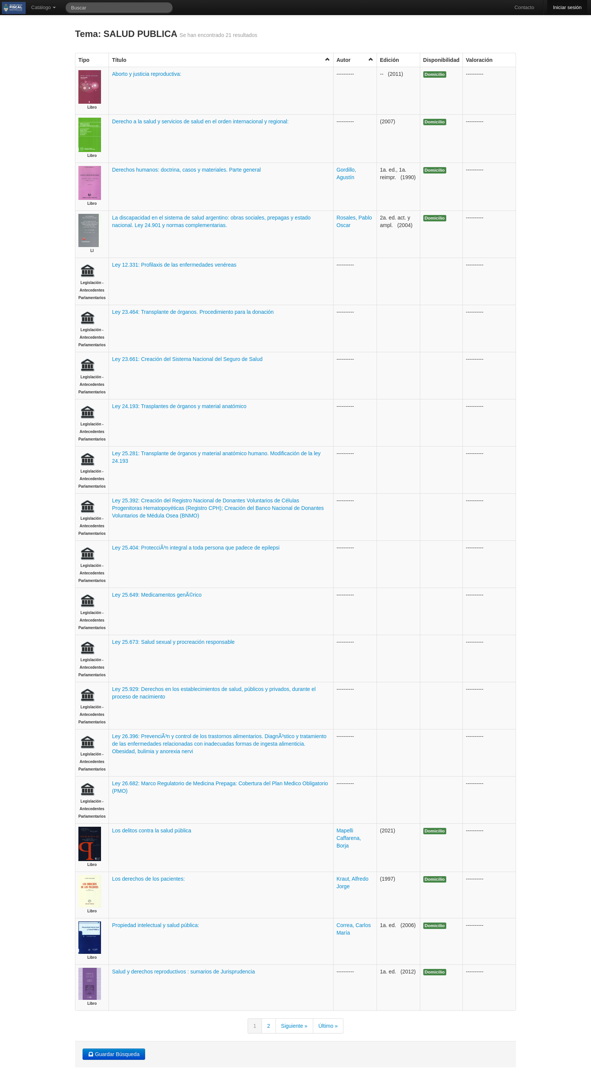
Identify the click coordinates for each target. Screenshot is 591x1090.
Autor (355, 60)
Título (221, 60)
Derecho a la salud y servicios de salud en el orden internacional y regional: (200, 121)
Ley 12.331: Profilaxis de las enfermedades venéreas (174, 265)
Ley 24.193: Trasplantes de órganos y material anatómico (179, 406)
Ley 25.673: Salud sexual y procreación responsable (173, 642)
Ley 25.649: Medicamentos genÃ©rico (157, 595)
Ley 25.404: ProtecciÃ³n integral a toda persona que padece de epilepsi (195, 548)
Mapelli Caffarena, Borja (349, 838)
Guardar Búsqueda (113, 1054)
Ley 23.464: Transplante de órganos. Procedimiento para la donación (193, 312)
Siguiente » (294, 1026)
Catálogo (43, 7)
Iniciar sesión (567, 7)
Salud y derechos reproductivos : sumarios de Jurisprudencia (183, 972)
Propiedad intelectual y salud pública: (155, 925)
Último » (328, 1026)
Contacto (524, 7)
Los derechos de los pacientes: (148, 879)
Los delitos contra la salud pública (151, 830)
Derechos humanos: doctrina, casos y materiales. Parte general (186, 170)
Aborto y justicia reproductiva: (146, 74)
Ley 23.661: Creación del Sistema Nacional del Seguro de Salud (187, 359)
